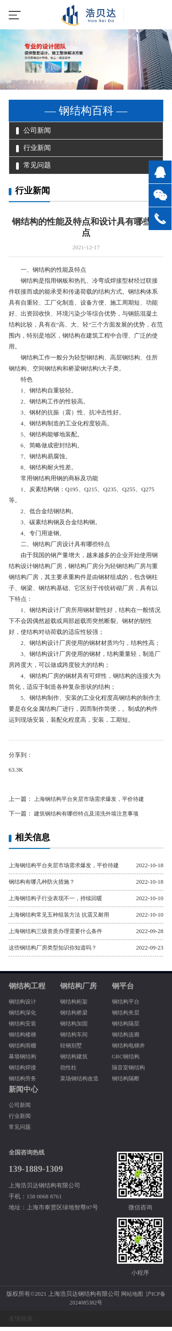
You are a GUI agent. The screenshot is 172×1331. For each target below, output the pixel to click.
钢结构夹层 (127, 1017)
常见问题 (35, 169)
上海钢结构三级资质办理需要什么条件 (59, 935)
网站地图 (131, 1297)
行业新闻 (35, 150)
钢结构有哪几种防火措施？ (44, 886)
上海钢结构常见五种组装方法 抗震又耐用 (63, 919)
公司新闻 (35, 131)
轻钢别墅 (72, 1050)
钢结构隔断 (127, 1082)
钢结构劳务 (24, 1082)
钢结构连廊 (127, 1039)
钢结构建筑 (75, 1060)
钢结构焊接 (24, 1071)
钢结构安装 (24, 1028)
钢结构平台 (127, 1006)
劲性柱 (69, 1071)
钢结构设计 (24, 1006)
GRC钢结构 (127, 1060)
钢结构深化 (24, 1017)
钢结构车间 (75, 1039)
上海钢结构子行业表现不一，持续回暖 (59, 902)
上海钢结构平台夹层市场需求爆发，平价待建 (93, 803)
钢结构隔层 (127, 1028)
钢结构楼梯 (24, 1039)
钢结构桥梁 (75, 1017)
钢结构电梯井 (130, 1050)
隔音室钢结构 (130, 1071)
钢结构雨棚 (24, 1050)
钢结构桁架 (75, 1006)
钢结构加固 (75, 1028)
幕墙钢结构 (24, 1060)
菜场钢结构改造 (81, 1082)
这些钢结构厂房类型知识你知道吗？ (56, 952)
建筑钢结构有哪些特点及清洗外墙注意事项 (90, 818)
